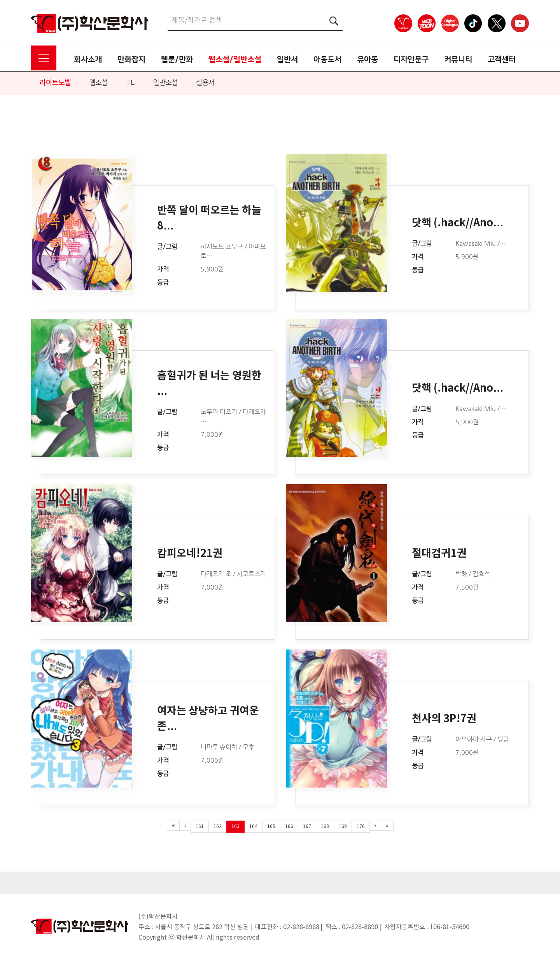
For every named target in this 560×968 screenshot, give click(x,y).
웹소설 (98, 83)
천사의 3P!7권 (444, 718)
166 (289, 826)
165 (271, 826)
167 (307, 826)
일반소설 (165, 83)
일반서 (287, 59)
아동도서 (327, 59)
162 (218, 826)
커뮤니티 (458, 59)
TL (130, 83)
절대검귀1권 (439, 553)
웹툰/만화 (177, 59)
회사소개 (88, 59)
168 (325, 826)
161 (200, 826)
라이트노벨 (55, 83)
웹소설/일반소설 (234, 59)
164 (253, 826)
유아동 (367, 59)
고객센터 (502, 59)
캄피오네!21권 (189, 553)
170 (361, 826)
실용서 (205, 83)
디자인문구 (411, 59)
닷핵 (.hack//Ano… (458, 223)
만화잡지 (131, 59)
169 (343, 826)
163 (235, 826)
